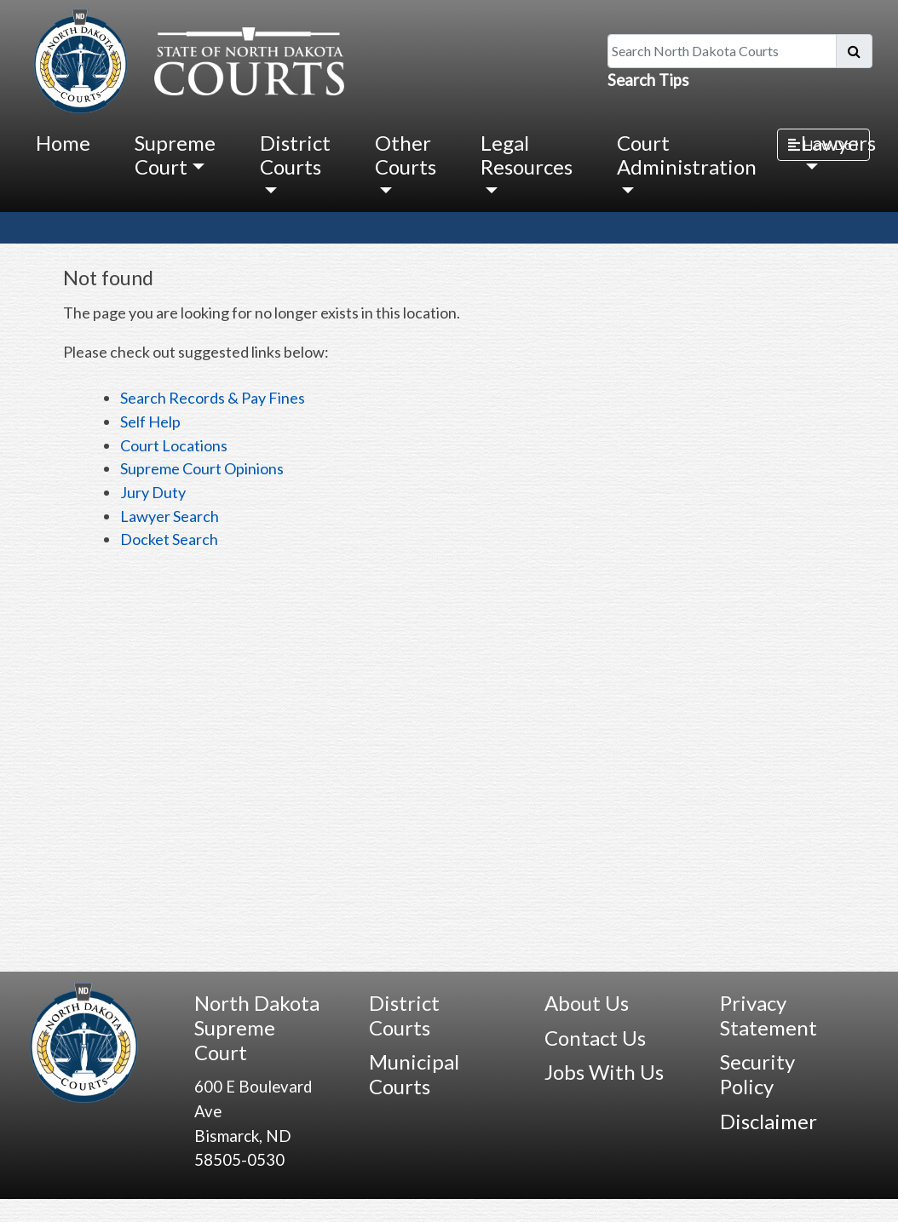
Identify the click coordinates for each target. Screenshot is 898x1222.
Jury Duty (153, 492)
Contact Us (595, 1037)
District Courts (404, 1015)
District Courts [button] (295, 154)
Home (63, 142)
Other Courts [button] (405, 154)
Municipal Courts (414, 1074)
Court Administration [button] (687, 154)
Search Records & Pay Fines (212, 397)
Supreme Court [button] (175, 154)
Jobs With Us (604, 1071)
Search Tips (648, 80)
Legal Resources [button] (527, 154)
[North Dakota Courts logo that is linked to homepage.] (185, 58)
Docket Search (169, 539)
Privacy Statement (768, 1015)
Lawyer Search (169, 516)
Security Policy (757, 1074)
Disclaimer (768, 1121)
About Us (586, 1002)
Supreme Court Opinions (202, 468)
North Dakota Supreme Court (256, 1027)
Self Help (150, 421)
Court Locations (173, 445)
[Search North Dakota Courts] (722, 51)
